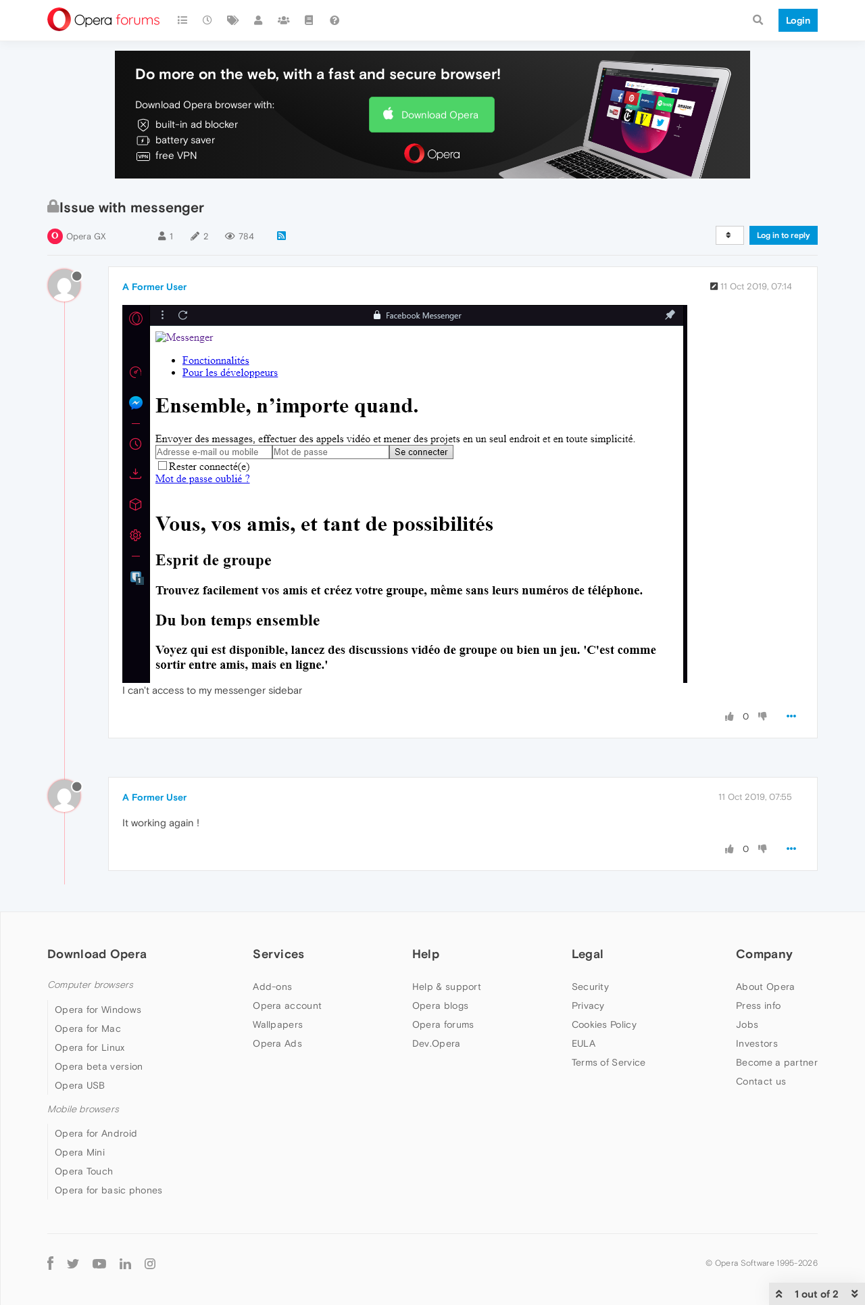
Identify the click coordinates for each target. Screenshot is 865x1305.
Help (425, 954)
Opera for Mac (88, 1028)
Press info (758, 1005)
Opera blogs (440, 1005)
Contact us (761, 1081)
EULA (583, 1043)
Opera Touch (84, 1171)
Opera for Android (96, 1133)
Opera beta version (99, 1066)
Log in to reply (783, 235)
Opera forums (443, 1024)
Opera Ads (277, 1043)
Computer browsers (90, 985)
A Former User (154, 286)
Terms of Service (609, 1062)
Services (278, 954)
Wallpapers (278, 1024)
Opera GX (86, 236)
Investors (757, 1043)
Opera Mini (80, 1152)
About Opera (765, 986)
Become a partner (777, 1062)
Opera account (287, 1005)
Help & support (446, 986)
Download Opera (439, 114)
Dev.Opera (436, 1043)
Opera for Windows (98, 1009)
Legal (588, 954)
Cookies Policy (604, 1024)
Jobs (747, 1024)
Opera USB (80, 1085)
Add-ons (272, 986)
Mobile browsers (83, 1109)
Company (764, 954)
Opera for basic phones (109, 1190)
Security (590, 986)
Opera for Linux (90, 1047)
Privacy (588, 1005)
